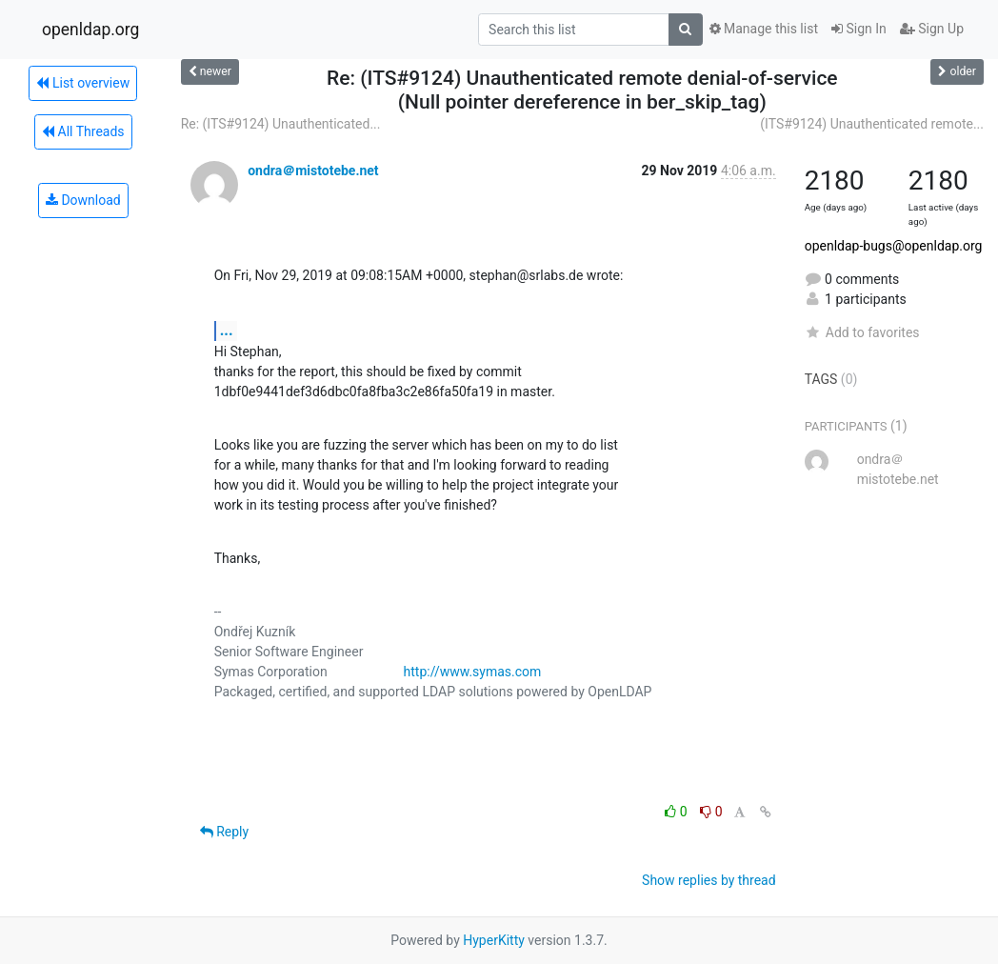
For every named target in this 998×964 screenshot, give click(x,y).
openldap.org (90, 29)
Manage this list (763, 28)
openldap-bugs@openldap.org (894, 245)
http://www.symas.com (473, 671)
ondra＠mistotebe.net (313, 170)
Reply (224, 831)
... (226, 330)
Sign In (859, 28)
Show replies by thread (709, 880)
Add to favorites (862, 332)
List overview (83, 82)
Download (83, 200)
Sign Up (932, 28)
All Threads (83, 131)
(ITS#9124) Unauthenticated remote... (872, 123)
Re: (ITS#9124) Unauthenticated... (281, 123)
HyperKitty (494, 940)
